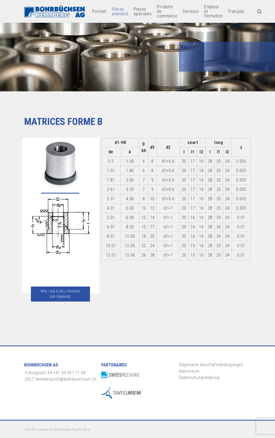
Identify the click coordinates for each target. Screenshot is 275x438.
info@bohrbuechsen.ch (74, 379)
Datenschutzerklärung (199, 377)
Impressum (189, 371)
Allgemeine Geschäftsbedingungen (211, 364)
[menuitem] (236, 11)
